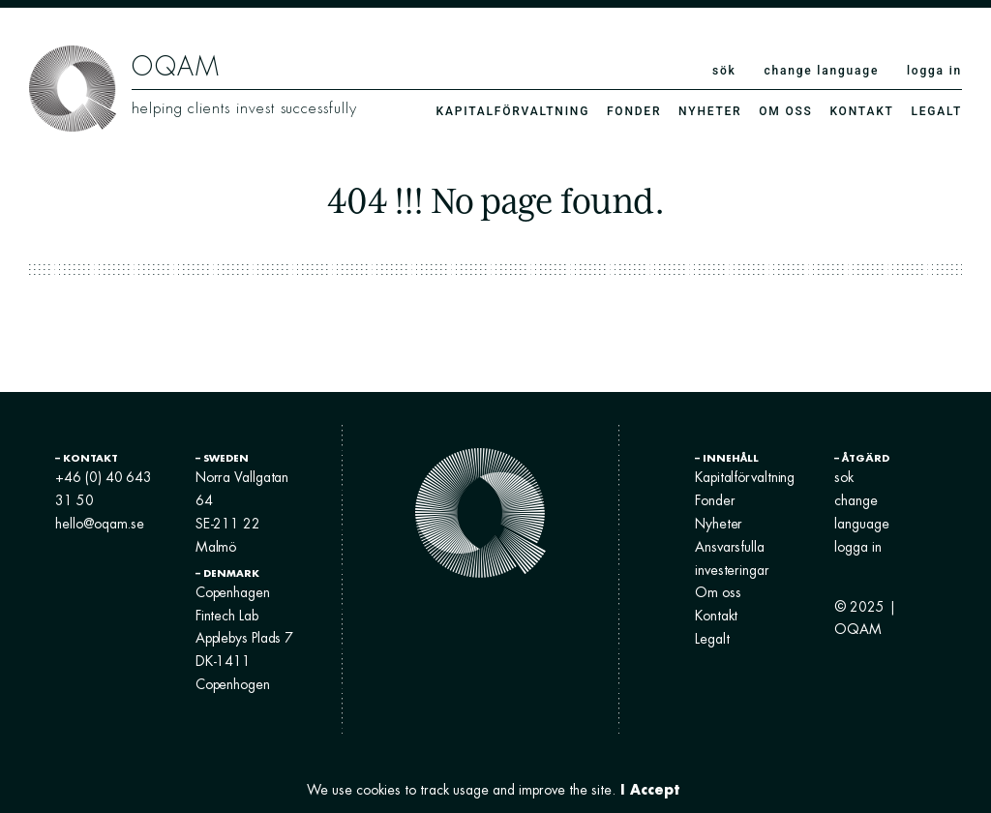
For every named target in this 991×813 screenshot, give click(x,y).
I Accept (649, 789)
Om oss (785, 111)
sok (843, 477)
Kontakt (861, 111)
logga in (934, 70)
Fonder (634, 111)
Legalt (936, 111)
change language (821, 70)
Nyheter (709, 111)
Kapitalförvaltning (513, 111)
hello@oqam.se (102, 523)
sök (724, 70)
